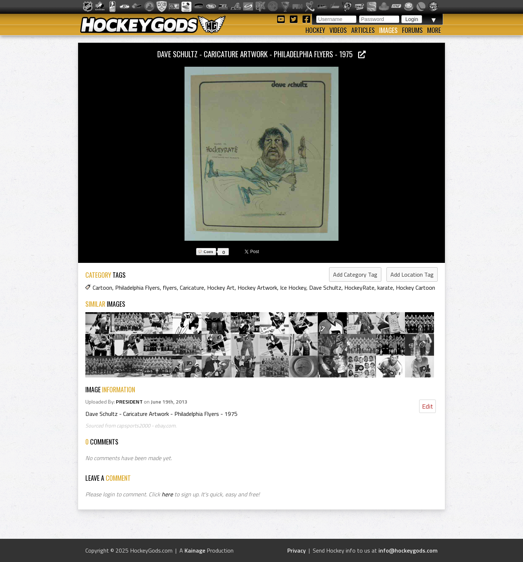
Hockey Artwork (257, 287)
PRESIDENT (129, 402)
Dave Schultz (325, 287)
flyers (170, 287)
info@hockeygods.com (408, 550)
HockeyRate (359, 287)
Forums (412, 30)
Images (388, 30)
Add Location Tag (412, 274)
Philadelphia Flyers (137, 287)
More (434, 30)
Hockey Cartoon (415, 287)
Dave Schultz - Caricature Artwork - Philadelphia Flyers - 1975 (261, 53)
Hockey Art (221, 287)
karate (385, 287)
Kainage (195, 550)
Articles (363, 30)
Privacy (296, 550)
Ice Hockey (293, 287)
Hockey (315, 30)
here (167, 494)
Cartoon (102, 287)
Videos (338, 30)
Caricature (192, 287)
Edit (427, 406)
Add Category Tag (355, 274)
